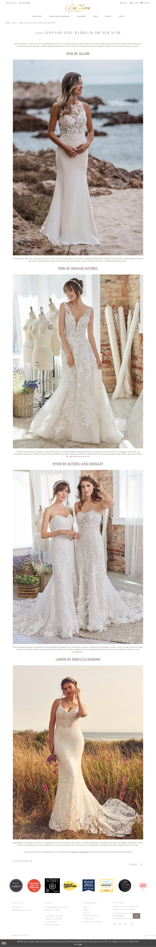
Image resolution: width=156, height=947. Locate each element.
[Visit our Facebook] (114, 924)
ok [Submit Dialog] (3, 943)
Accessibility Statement (92, 921)
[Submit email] (136, 916)
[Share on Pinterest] (142, 864)
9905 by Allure (78, 53)
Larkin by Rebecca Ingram (78, 659)
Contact (86, 910)
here (80, 944)
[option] (16, 885)
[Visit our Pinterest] (132, 924)
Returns (86, 913)
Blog (14, 23)
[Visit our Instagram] (126, 924)
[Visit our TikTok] (120, 923)
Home (7, 23)
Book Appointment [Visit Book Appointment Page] (21, 861)
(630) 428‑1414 (17, 907)
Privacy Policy (88, 918)
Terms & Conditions (90, 916)
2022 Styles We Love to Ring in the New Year (37, 23)
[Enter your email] (126, 916)
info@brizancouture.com (21, 910)
